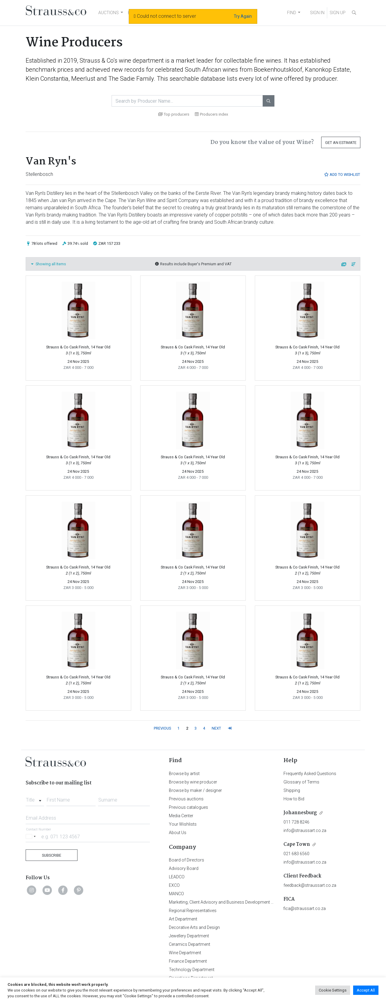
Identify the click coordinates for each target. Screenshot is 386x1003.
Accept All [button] (366, 990)
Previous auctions (186, 798)
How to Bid (293, 798)
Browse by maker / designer (195, 790)
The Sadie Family (131, 78)
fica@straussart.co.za (304, 908)
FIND (291, 12)
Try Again (243, 16)
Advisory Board (183, 868)
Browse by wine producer (193, 782)
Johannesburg (300, 813)
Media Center (181, 815)
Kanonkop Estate (327, 69)
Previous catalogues (188, 807)
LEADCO (177, 876)
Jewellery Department (189, 935)
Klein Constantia (47, 78)
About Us (177, 832)
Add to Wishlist (342, 174)
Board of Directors (186, 860)
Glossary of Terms (301, 782)
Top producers (173, 114)
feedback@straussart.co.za (309, 885)
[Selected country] (31, 836)
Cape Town (296, 844)
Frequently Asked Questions (309, 773)
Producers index (211, 114)
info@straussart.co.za (304, 830)
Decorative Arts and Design (194, 927)
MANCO (176, 893)
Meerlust (83, 78)
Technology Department (191, 969)
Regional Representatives (193, 910)
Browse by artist (184, 773)
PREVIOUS (162, 728)
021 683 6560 (296, 853)
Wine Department (185, 952)
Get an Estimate (340, 142)
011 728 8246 (296, 822)
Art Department (183, 919)
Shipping (291, 790)
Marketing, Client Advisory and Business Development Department (231, 902)
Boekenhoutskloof (278, 69)
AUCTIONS (108, 12)
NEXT (216, 728)
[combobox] (35, 798)
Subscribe (51, 855)
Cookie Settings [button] (332, 990)
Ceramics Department (189, 944)
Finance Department (188, 961)
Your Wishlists (183, 824)
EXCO (174, 885)
